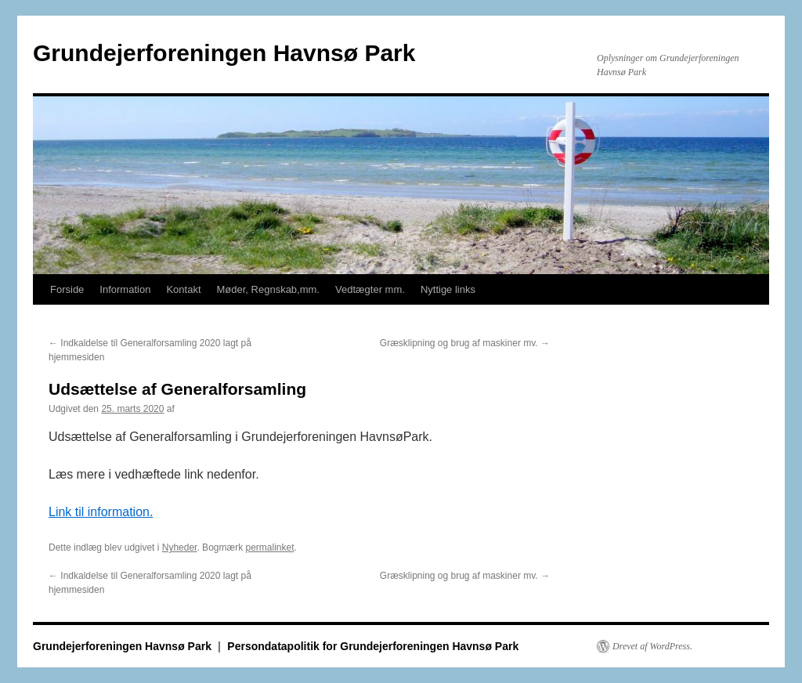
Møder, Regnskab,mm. (268, 289)
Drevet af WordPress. (652, 646)
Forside (67, 289)
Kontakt (183, 289)
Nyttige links (448, 289)
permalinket (269, 547)
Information (124, 289)
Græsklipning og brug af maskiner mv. (465, 343)
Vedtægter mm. (370, 289)
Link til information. (101, 512)
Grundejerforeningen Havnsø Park (224, 53)
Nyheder (179, 547)
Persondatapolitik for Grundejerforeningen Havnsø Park (372, 646)
